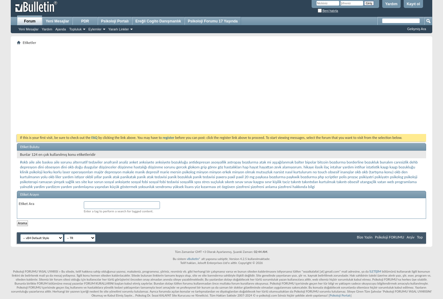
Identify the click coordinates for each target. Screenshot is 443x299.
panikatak (128, 177)
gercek (181, 167)
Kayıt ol (413, 4)
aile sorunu (63, 162)
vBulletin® (193, 259)
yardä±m (53, 186)
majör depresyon (107, 172)
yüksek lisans (183, 186)
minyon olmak (243, 172)
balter (299, 162)
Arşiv (410, 237)
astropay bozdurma (242, 162)
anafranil (111, 162)
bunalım (386, 162)
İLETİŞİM (375, 271)
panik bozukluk (180, 177)
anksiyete (146, 162)
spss (197, 181)
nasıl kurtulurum (298, 172)
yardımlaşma (83, 186)
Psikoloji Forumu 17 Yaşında (213, 21)
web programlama (402, 181)
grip (203, 167)
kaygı (384, 167)
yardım (66, 186)
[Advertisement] (201, 89)
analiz (123, 162)
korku (48, 172)
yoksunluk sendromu (155, 186)
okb (358, 172)
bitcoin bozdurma (331, 162)
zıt (219, 186)
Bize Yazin (364, 237)
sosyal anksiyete (117, 181)
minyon (202, 172)
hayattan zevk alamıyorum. (281, 167)
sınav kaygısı (254, 181)
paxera (221, 177)
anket (133, 162)
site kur (87, 181)
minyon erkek (220, 172)
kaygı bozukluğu (402, 167)
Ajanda (60, 29)
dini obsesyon (49, 167)
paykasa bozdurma (270, 177)
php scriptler (328, 177)
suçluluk (217, 181)
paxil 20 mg (245, 177)
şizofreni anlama (264, 186)
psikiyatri (366, 177)
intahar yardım (342, 167)
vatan (381, 181)
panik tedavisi (204, 177)
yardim (39, 186)
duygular (91, 167)
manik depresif (147, 172)
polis (343, 177)
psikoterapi (29, 181)
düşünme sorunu (161, 167)
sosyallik (186, 181)
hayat (254, 167)
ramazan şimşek (51, 181)
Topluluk (75, 29)
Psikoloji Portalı (115, 21)
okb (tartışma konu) (378, 172)
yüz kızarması (205, 186)
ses (77, 181)
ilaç (326, 167)
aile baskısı (44, 162)
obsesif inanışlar (341, 172)
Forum (29, 21)
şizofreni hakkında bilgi (296, 186)
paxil (231, 177)
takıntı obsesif (347, 181)
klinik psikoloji (31, 172)
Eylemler (95, 29)
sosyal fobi (139, 181)
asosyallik (218, 162)
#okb (24, 162)
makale (128, 172)
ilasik (319, 167)
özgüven (228, 186)
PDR (85, 21)
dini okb (67, 167)
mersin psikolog (182, 172)
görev (212, 167)
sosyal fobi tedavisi (164, 181)
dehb (414, 162)
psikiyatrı (382, 177)
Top (420, 237)
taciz (286, 181)
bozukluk (371, 162)
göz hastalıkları (230, 167)
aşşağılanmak (282, 162)
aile (32, 162)
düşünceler (108, 167)
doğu (79, 167)
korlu (57, 172)
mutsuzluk (264, 172)
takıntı (296, 181)
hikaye (309, 167)
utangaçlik (368, 181)
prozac (353, 177)
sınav (239, 181)
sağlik (69, 181)
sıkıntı (229, 181)
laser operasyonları (78, 172)
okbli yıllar (93, 177)
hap (246, 167)
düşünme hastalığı (132, 167)
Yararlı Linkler (118, 29)
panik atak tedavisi (152, 177)
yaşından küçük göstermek (116, 186)
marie (164, 172)
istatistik (373, 167)
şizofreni (243, 186)
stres (206, 181)
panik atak (111, 177)
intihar (360, 167)
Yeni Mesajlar (28, 29)
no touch (320, 172)
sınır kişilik (273, 181)
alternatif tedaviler (88, 162)
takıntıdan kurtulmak (319, 181)
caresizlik (401, 162)
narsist (279, 172)
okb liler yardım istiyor (66, 177)
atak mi (265, 162)
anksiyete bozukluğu (171, 162)
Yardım (391, 4)
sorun (98, 181)
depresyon (28, 167)
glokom (194, 167)
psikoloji (410, 177)
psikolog (396, 177)
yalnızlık (26, 186)
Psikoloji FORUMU (389, 237)
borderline (355, 162)
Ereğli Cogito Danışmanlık (158, 21)
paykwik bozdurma (301, 177)
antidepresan (199, 162)
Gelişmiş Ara (416, 29)
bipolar (311, 162)
